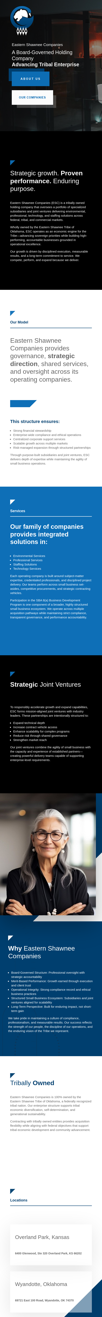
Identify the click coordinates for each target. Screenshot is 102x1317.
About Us (30, 78)
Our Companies (32, 97)
